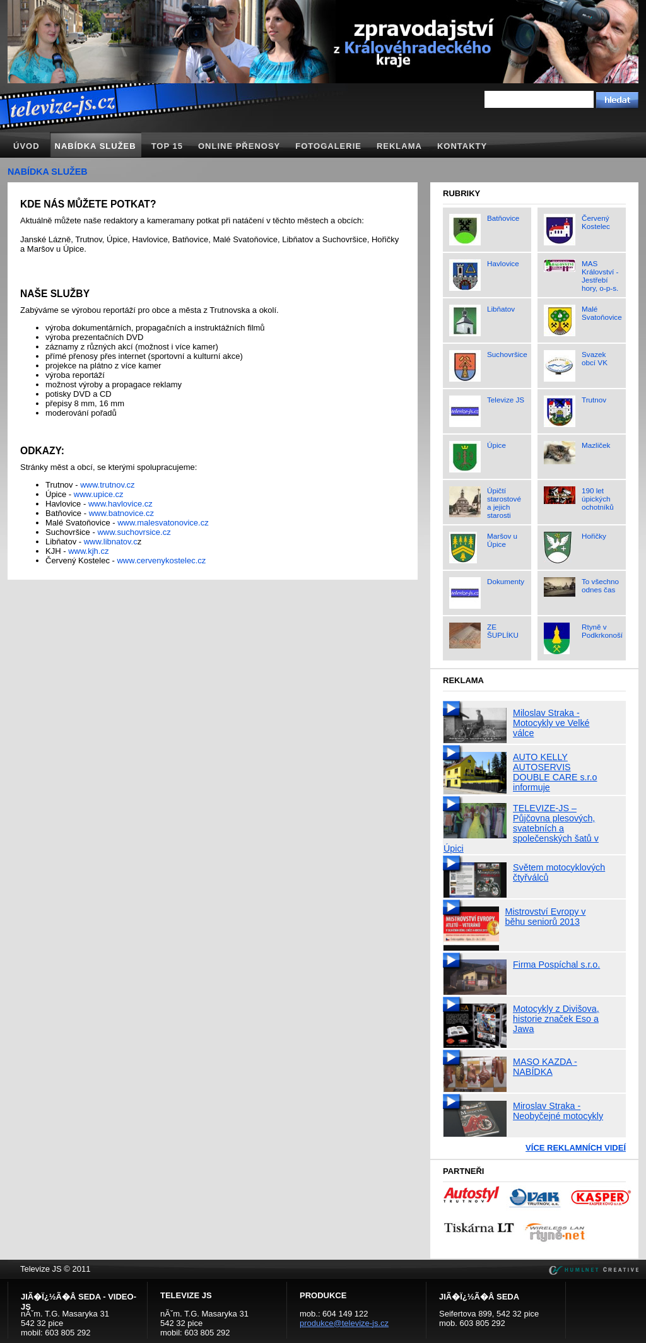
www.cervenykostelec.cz (161, 560)
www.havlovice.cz (120, 503)
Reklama (399, 146)
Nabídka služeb (95, 146)
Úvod (26, 146)
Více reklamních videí (576, 1147)
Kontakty (462, 146)
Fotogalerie (328, 146)
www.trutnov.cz (107, 485)
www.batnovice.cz (121, 513)
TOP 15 (167, 146)
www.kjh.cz (88, 551)
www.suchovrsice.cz (133, 532)
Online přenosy (239, 146)
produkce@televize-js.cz (344, 1323)
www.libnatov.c (111, 541)
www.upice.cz (99, 494)
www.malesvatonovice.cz (163, 522)
